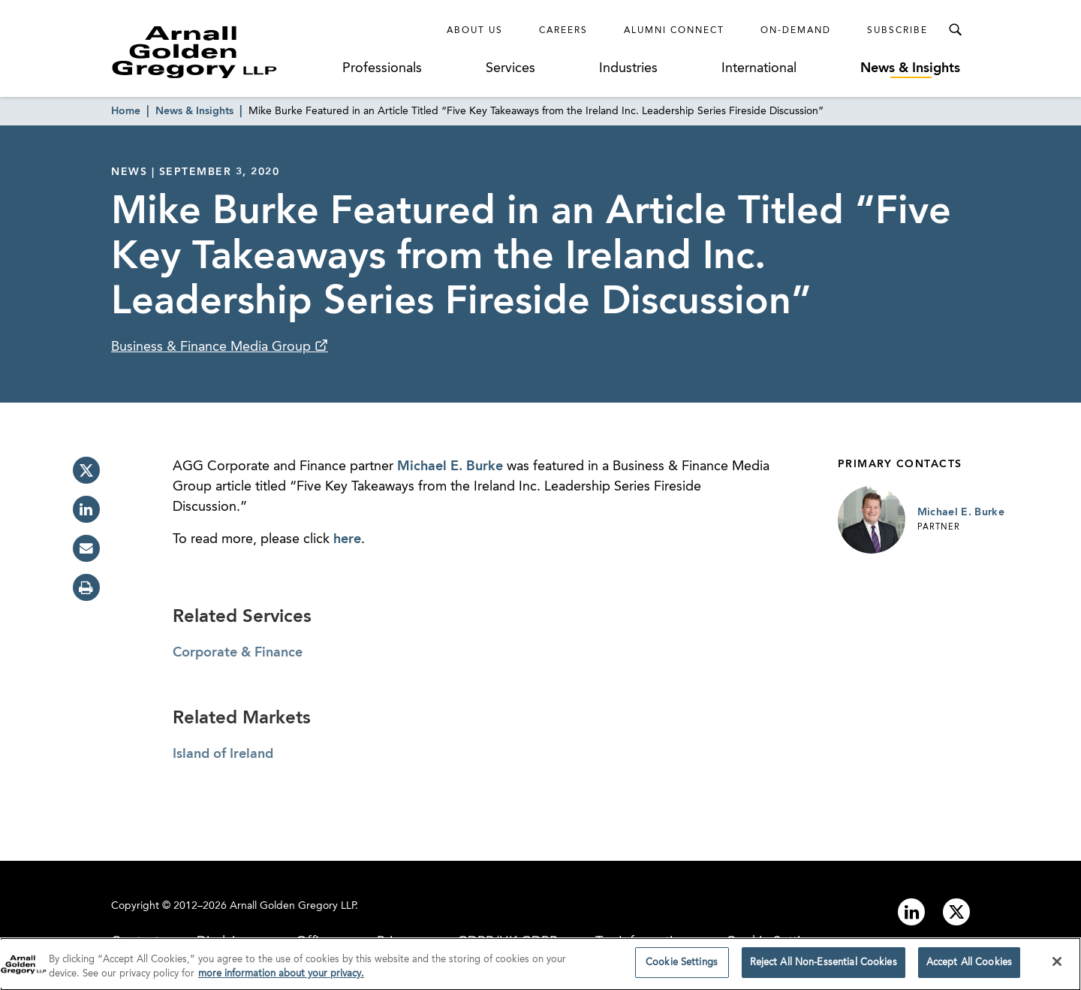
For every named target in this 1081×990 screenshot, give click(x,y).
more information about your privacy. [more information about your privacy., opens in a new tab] (281, 979)
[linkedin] (86, 509)
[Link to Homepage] (222, 52)
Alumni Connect (674, 30)
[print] (86, 587)
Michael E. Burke (450, 466)
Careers (563, 30)
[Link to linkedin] (911, 911)
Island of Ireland (223, 754)
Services (510, 68)
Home (125, 111)
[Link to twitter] (956, 911)
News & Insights (910, 68)
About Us (475, 30)
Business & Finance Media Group (213, 347)
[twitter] (86, 470)
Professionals (382, 68)
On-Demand (795, 30)
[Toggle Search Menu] (955, 30)
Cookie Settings (682, 968)
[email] (86, 548)
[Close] (1056, 966)
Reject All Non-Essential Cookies (823, 968)
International (758, 68)
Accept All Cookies (969, 968)
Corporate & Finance (238, 652)
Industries (628, 68)
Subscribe (897, 30)
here (347, 539)
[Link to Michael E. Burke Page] (871, 520)
